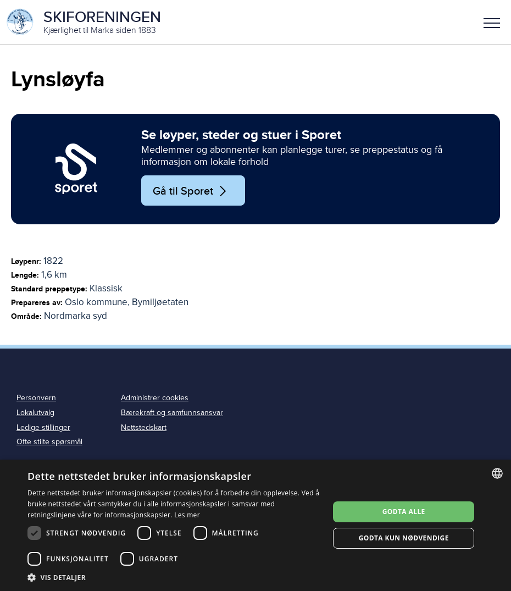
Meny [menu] (492, 23)
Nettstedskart (143, 427)
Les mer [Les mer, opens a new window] (187, 515)
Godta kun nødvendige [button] (404, 538)
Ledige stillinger (43, 427)
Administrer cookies (154, 397)
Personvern (36, 397)
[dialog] (255, 525)
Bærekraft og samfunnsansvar (172, 412)
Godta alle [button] (403, 511)
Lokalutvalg (35, 412)
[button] (492, 22)
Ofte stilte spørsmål (49, 441)
